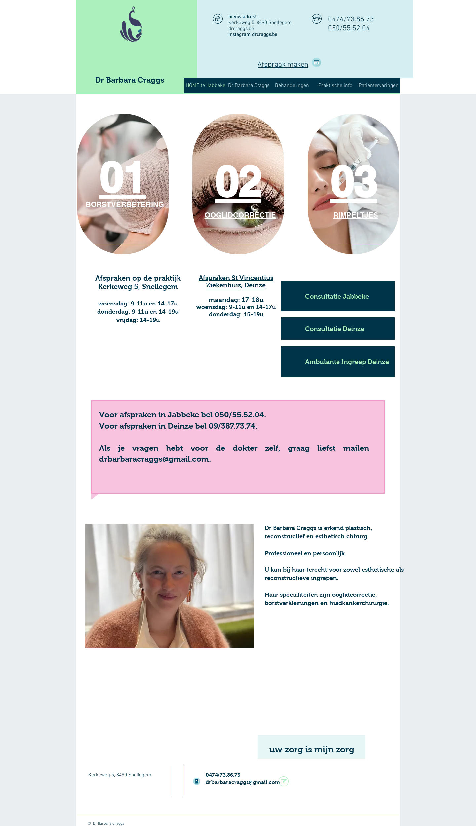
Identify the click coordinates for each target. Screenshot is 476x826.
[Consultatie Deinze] (338, 328)
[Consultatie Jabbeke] (338, 296)
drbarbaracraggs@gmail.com (243, 782)
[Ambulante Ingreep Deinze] (338, 361)
